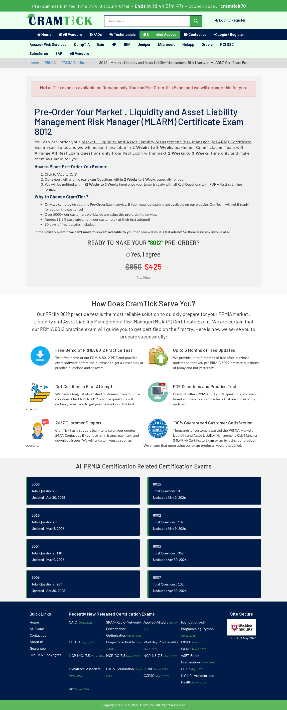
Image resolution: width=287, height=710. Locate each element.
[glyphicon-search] (196, 21)
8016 (36, 515)
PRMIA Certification (77, 62)
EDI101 (75, 642)
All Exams (37, 629)
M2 (71, 689)
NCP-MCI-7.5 (79, 655)
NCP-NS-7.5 (153, 655)
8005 (157, 546)
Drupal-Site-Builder (121, 642)
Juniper (144, 45)
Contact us (195, 35)
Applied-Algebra (156, 622)
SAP (58, 54)
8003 (36, 484)
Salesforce (39, 54)
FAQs (96, 35)
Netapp (188, 45)
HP (113, 45)
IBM (127, 45)
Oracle (207, 45)
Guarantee (38, 648)
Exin (100, 45)
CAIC (73, 622)
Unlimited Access (159, 35)
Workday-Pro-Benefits (161, 642)
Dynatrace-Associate (85, 669)
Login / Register (230, 20)
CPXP (185, 669)
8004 (36, 546)
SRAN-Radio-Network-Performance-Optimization (123, 628)
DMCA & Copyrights (45, 655)
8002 (157, 515)
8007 (157, 577)
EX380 (186, 642)
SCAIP (148, 669)
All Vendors (70, 35)
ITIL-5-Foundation (120, 669)
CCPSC (149, 675)
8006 (36, 577)
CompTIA (82, 45)
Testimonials (122, 35)
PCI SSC (227, 45)
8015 (157, 484)
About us (37, 642)
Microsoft (166, 45)
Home (44, 35)
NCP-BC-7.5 (115, 655)
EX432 (186, 649)
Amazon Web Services (48, 45)
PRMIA (50, 62)
